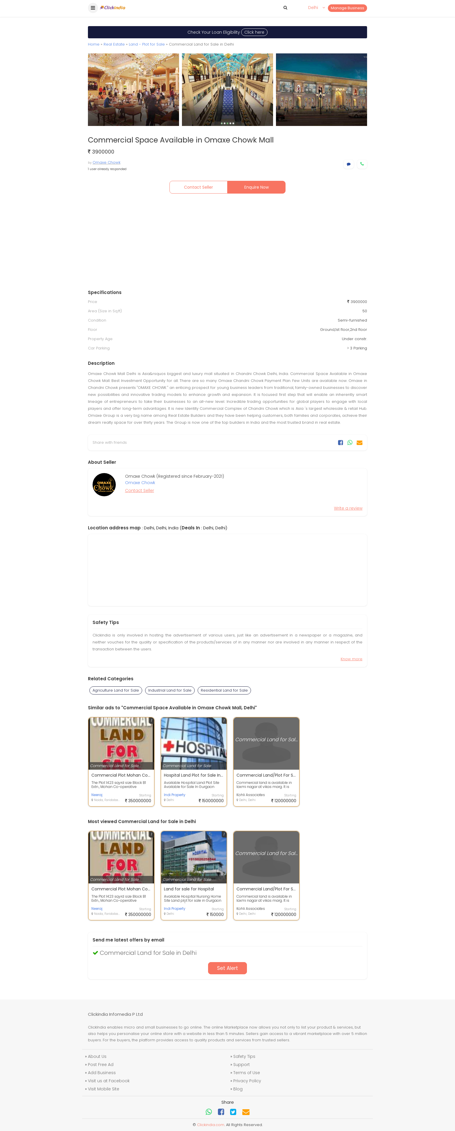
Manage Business (347, 8)
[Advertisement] (227, 243)
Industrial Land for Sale (170, 690)
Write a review (348, 508)
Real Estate (114, 44)
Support (241, 1064)
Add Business (102, 1073)
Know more (351, 659)
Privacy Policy (247, 1081)
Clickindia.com (210, 1125)
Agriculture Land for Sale (116, 690)
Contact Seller (198, 187)
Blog (238, 1089)
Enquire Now (256, 187)
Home (94, 44)
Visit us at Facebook (109, 1081)
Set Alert (227, 968)
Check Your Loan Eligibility (227, 32)
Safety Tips (244, 1056)
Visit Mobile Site (103, 1089)
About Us (97, 1056)
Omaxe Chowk (106, 162)
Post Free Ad (100, 1064)
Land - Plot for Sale (147, 44)
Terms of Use (246, 1073)
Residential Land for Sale (224, 690)
